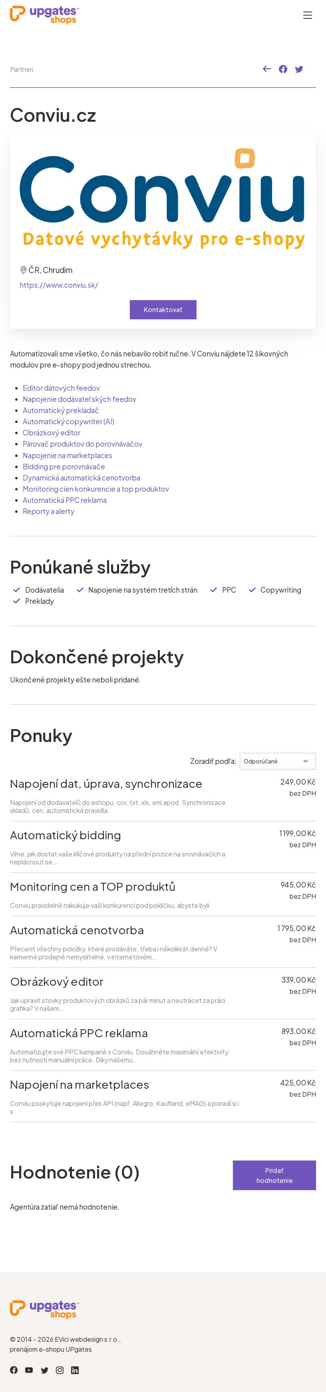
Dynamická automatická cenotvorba (81, 477)
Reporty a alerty (48, 510)
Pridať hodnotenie (274, 1175)
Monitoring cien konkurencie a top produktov (96, 488)
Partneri (21, 69)
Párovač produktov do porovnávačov (82, 443)
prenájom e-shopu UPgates (51, 1349)
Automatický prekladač (61, 410)
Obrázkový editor (51, 432)
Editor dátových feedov (62, 388)
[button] (267, 69)
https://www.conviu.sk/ (59, 285)
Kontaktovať (163, 309)
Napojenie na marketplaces (67, 455)
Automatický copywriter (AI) (69, 421)
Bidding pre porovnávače (64, 466)
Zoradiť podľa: (213, 760)
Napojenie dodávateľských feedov (79, 399)
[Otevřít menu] (307, 15)
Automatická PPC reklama (65, 499)
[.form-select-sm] (278, 760)
